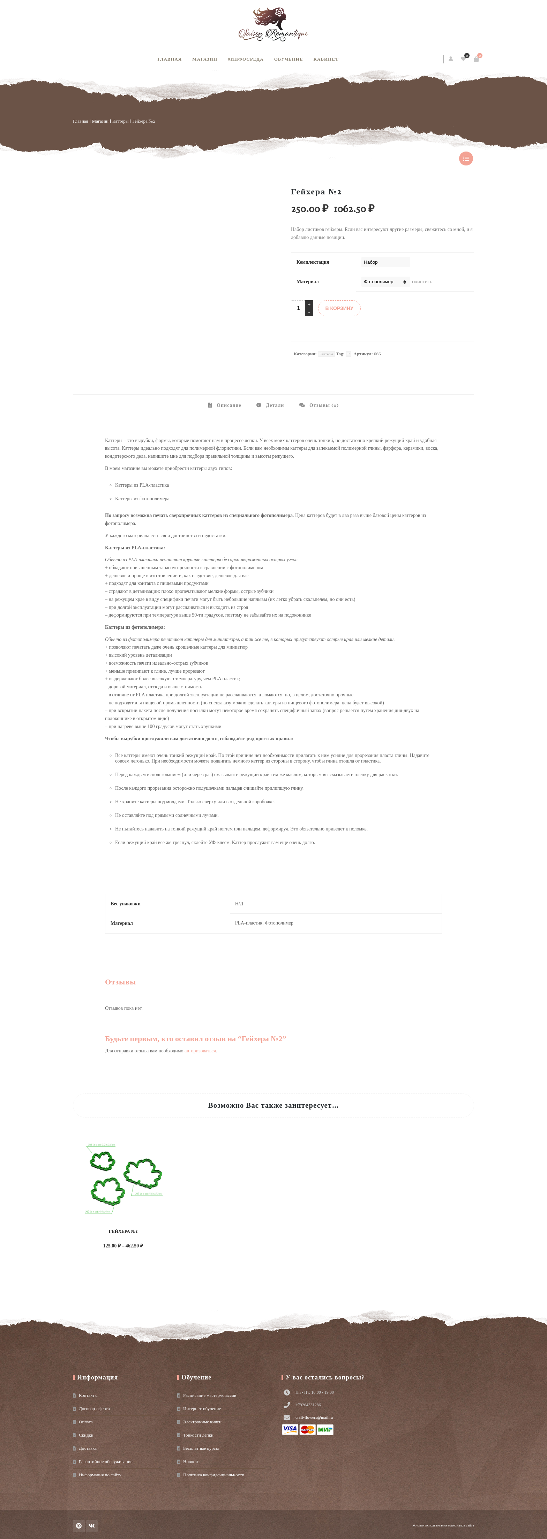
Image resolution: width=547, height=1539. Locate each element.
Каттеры (120, 121)
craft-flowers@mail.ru (314, 1417)
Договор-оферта (94, 1408)
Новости (191, 1461)
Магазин (204, 59)
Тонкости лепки (198, 1435)
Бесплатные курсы (201, 1448)
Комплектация (313, 262)
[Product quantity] (298, 308)
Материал (308, 281)
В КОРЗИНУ (339, 308)
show (466, 158)
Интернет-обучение (202, 1408)
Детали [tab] (274, 405)
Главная (169, 59)
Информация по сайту (100, 1474)
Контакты (88, 1395)
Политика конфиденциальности (213, 1474)
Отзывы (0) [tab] (323, 405)
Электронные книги (202, 1421)
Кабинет (326, 59)
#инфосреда (246, 59)
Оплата (86, 1421)
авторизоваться (200, 1050)
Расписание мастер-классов (209, 1395)
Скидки (86, 1435)
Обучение (288, 59)
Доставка (88, 1448)
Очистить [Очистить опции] (422, 282)
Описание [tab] (228, 405)
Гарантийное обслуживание (105, 1461)
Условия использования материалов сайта (443, 1525)
